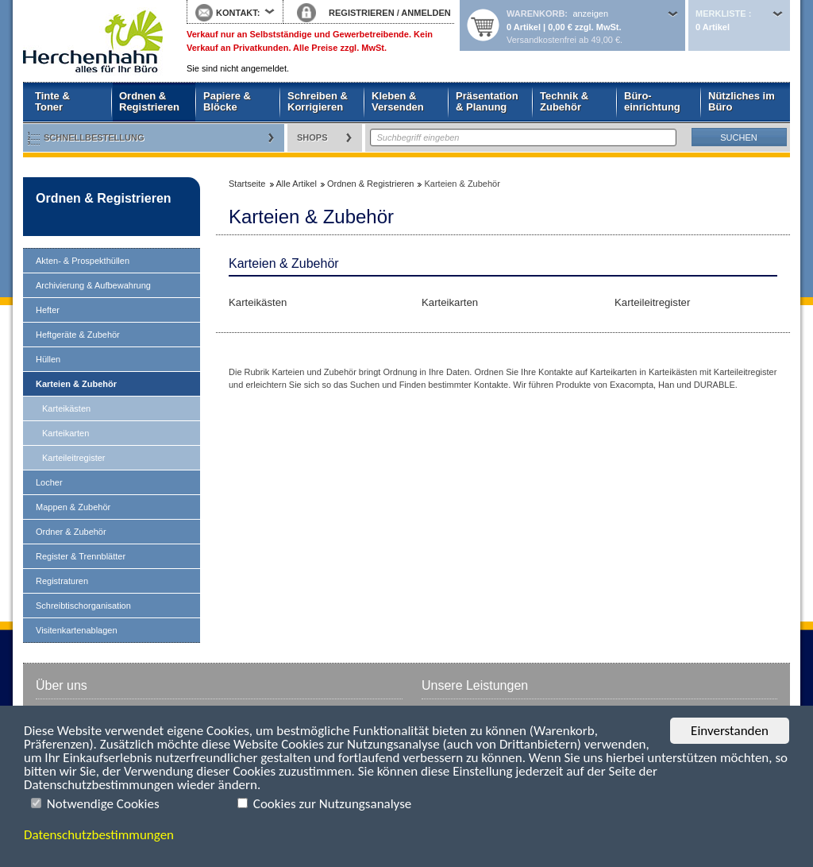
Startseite (93, 41)
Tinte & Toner (52, 101)
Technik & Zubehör (564, 101)
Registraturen (62, 581)
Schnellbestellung (94, 137)
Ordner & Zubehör (71, 531)
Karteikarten (65, 433)
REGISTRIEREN (362, 12)
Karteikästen (66, 408)
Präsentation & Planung (487, 101)
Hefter (48, 310)
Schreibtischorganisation (83, 605)
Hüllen (48, 359)
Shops (312, 137)
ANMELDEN (425, 12)
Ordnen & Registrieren (149, 101)
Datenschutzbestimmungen (99, 834)
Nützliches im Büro (741, 101)
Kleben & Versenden (398, 101)
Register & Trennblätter (80, 556)
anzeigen (590, 13)
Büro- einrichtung (652, 101)
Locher (49, 482)
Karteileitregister (73, 458)
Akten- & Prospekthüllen (82, 260)
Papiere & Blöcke (227, 101)
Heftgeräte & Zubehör (78, 334)
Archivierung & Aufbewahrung (93, 285)
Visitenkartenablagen (77, 630)
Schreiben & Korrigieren (317, 101)
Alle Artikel (296, 183)
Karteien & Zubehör (76, 384)
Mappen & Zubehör (73, 507)
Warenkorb (535, 13)
